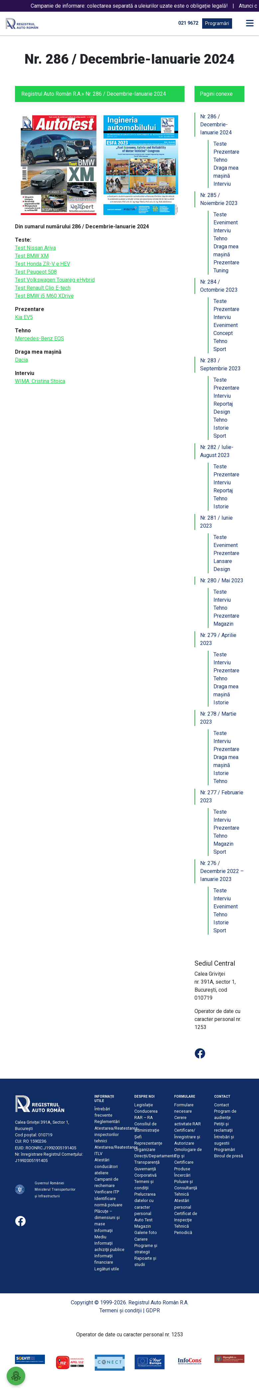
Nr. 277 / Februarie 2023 (221, 796)
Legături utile (106, 1268)
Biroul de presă (228, 1155)
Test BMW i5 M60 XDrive (44, 296)
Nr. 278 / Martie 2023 (218, 718)
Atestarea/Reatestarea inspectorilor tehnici (116, 1134)
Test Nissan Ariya (35, 248)
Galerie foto (145, 1232)
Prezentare (226, 152)
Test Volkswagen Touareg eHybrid (55, 280)
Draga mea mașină (225, 172)
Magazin (223, 624)
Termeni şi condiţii (120, 1310)
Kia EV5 (24, 317)
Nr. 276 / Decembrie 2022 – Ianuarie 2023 (222, 871)
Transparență (147, 1162)
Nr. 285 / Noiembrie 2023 (219, 199)
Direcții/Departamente (155, 1155)
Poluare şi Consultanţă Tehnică (185, 1188)
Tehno (220, 160)
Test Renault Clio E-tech (42, 288)
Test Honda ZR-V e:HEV (42, 264)
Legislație (143, 1104)
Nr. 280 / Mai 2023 (221, 580)
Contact (221, 1104)
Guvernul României (49, 1183)
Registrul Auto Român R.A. (51, 94)
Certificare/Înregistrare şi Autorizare (187, 1136)
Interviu (222, 184)
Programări (217, 23)
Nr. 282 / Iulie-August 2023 (216, 451)
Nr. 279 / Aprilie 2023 (218, 639)
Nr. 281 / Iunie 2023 (216, 522)
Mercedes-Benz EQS (39, 338)
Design (221, 412)
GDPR (153, 1310)
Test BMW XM (32, 256)
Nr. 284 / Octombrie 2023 (219, 286)
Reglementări (107, 1121)
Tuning (220, 270)
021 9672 (188, 23)
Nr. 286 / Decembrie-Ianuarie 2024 (216, 124)
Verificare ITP (106, 1191)
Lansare (222, 561)
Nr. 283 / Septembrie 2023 (220, 364)
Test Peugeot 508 (36, 272)
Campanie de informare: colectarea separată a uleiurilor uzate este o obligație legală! (142, 6)
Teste (220, 144)
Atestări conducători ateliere (106, 1166)
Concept (223, 333)
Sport (219, 349)
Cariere (141, 1239)
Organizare (144, 1149)
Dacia (21, 360)
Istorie (221, 428)
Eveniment (225, 222)
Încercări (182, 1175)
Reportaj (223, 404)
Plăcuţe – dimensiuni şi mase (107, 1217)
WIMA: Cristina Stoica (40, 381)
